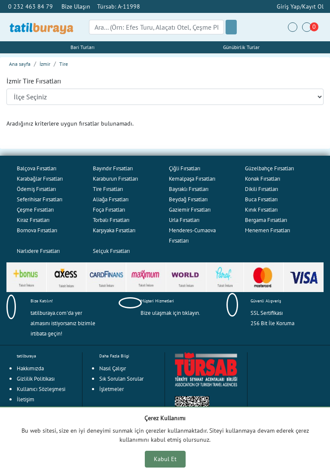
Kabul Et (165, 459)
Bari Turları (82, 47)
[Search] (156, 27)
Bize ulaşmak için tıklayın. (170, 313)
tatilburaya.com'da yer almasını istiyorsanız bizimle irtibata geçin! (63, 323)
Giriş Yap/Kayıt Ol (299, 6)
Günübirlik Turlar (241, 47)
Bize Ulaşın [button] (75, 6)
